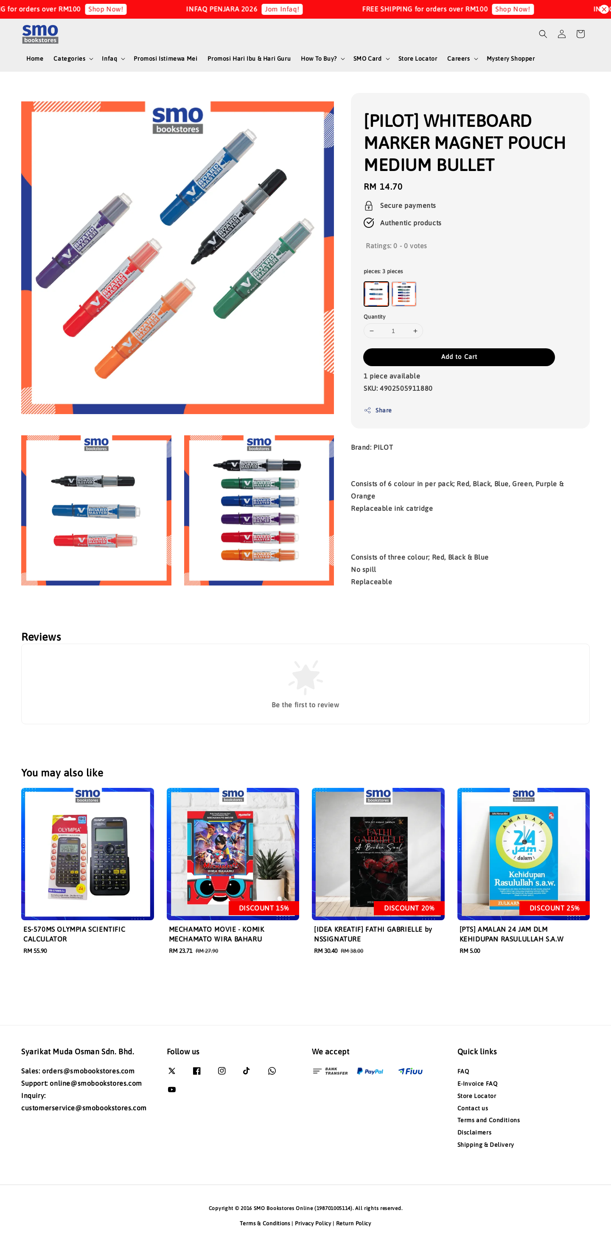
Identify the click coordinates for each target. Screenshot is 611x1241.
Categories (69, 58)
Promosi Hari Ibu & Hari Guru (249, 58)
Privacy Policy (313, 1223)
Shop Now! (124, 9)
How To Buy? (319, 58)
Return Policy (353, 1223)
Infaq (109, 58)
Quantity (374, 317)
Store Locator (417, 58)
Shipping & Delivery (485, 1144)
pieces (383, 271)
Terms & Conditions (265, 1223)
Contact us (472, 1108)
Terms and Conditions (488, 1120)
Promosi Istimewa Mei (165, 58)
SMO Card (367, 58)
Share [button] (378, 410)
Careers (458, 58)
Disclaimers (474, 1132)
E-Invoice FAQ (477, 1083)
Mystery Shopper (511, 58)
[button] (543, 34)
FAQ (463, 1071)
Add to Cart (459, 356)
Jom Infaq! (301, 9)
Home (34, 58)
